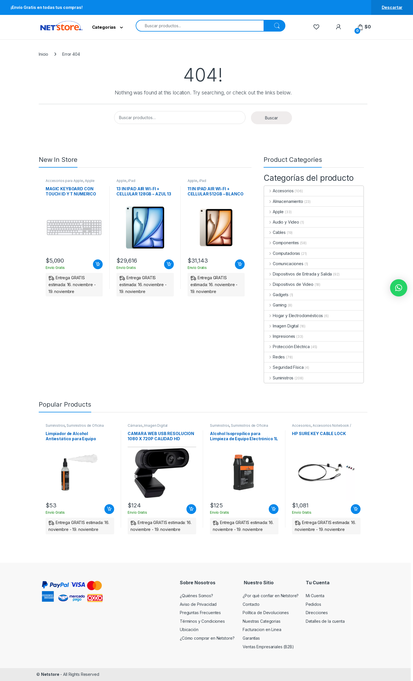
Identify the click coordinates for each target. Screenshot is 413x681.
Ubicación (189, 629)
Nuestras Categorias (261, 621)
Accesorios (278, 190)
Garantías (251, 638)
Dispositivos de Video (288, 284)
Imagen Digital (281, 325)
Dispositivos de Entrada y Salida (298, 273)
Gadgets (276, 294)
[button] (398, 287)
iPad (131, 181)
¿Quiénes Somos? (196, 595)
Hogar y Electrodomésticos (293, 315)
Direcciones (317, 612)
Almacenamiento (283, 201)
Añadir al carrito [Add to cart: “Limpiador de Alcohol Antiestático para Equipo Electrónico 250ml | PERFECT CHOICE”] (109, 509)
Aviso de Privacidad (198, 604)
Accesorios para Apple (64, 181)
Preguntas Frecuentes (200, 612)
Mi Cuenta (315, 595)
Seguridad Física (284, 367)
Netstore (50, 674)
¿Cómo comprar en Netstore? (207, 638)
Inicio (43, 54)
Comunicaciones (283, 263)
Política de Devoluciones (266, 612)
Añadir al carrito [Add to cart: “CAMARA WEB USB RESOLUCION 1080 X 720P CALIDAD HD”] (191, 509)
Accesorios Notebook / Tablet (321, 427)
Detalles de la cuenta (325, 621)
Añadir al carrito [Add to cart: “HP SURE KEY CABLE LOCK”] (356, 509)
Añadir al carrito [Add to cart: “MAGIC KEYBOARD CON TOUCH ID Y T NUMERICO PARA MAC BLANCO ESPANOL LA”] (98, 264)
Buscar (271, 117)
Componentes (281, 242)
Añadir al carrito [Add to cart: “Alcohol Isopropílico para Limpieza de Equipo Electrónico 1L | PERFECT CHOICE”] (273, 509)
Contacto (251, 604)
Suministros (278, 377)
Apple (90, 181)
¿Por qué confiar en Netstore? (271, 595)
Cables (275, 232)
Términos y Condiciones (202, 621)
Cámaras (135, 425)
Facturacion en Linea (262, 629)
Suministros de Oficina (85, 425)
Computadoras (282, 253)
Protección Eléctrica (287, 346)
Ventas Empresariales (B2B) (268, 646)
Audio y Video (281, 222)
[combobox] (200, 26)
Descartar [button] (392, 7)
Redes (274, 356)
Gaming (275, 304)
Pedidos (313, 604)
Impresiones (279, 336)
